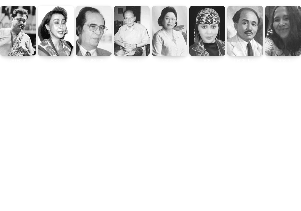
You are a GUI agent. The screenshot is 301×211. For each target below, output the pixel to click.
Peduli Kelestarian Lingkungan (207, 64)
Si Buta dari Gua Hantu (93, 62)
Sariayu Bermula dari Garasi (169, 64)
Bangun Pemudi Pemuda (131, 64)
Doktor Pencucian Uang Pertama (56, 64)
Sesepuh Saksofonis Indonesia (17, 64)
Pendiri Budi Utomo (245, 62)
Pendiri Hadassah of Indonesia (283, 64)
